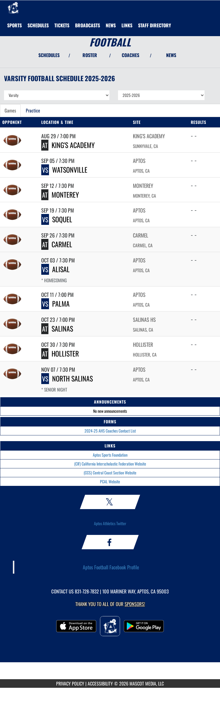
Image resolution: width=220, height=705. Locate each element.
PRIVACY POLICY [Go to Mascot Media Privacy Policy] (70, 683)
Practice (33, 110)
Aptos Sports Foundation (110, 455)
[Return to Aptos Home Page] (12, 7)
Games (10, 110)
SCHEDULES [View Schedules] (49, 55)
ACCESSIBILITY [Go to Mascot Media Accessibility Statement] (100, 683)
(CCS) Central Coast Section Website (110, 473)
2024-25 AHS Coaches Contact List (110, 431)
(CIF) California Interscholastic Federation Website (110, 464)
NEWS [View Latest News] (171, 55)
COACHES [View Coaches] (130, 55)
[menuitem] (38, 25)
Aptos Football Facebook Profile (111, 567)
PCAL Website (110, 481)
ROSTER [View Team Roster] (89, 55)
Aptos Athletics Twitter (110, 523)
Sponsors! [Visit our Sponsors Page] (135, 603)
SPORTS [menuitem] (14, 25)
